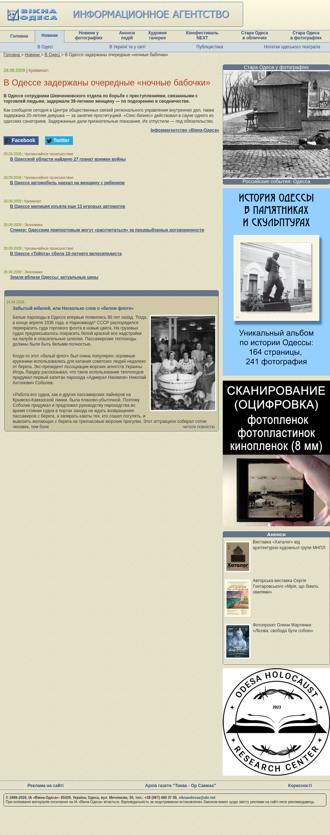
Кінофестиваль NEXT (202, 35)
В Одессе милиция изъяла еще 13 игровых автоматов (67, 206)
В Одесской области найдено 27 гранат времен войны (68, 159)
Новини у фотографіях (89, 35)
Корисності (300, 785)
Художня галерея (157, 35)
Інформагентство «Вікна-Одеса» (185, 130)
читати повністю (199, 426)
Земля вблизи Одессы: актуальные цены (54, 277)
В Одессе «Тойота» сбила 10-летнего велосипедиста (66, 253)
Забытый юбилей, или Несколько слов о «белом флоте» (73, 308)
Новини (49, 35)
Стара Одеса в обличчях (254, 35)
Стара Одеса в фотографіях (306, 35)
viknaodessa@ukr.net (197, 798)
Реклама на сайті (46, 785)
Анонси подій (127, 35)
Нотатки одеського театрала (292, 46)
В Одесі (45, 46)
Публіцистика (209, 46)
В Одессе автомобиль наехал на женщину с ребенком (67, 182)
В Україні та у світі (127, 46)
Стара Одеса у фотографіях (276, 67)
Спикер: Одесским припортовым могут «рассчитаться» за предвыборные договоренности (107, 230)
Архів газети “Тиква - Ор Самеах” (180, 785)
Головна (19, 36)
